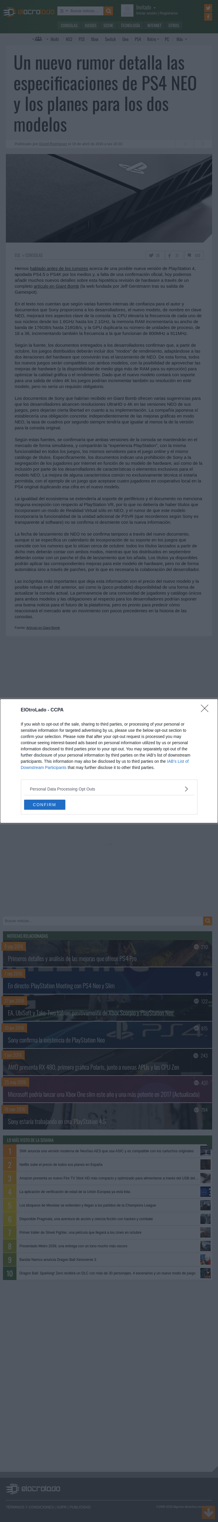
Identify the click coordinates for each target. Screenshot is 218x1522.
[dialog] (109, 761)
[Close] (206, 710)
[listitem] (109, 789)
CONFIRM (44, 804)
